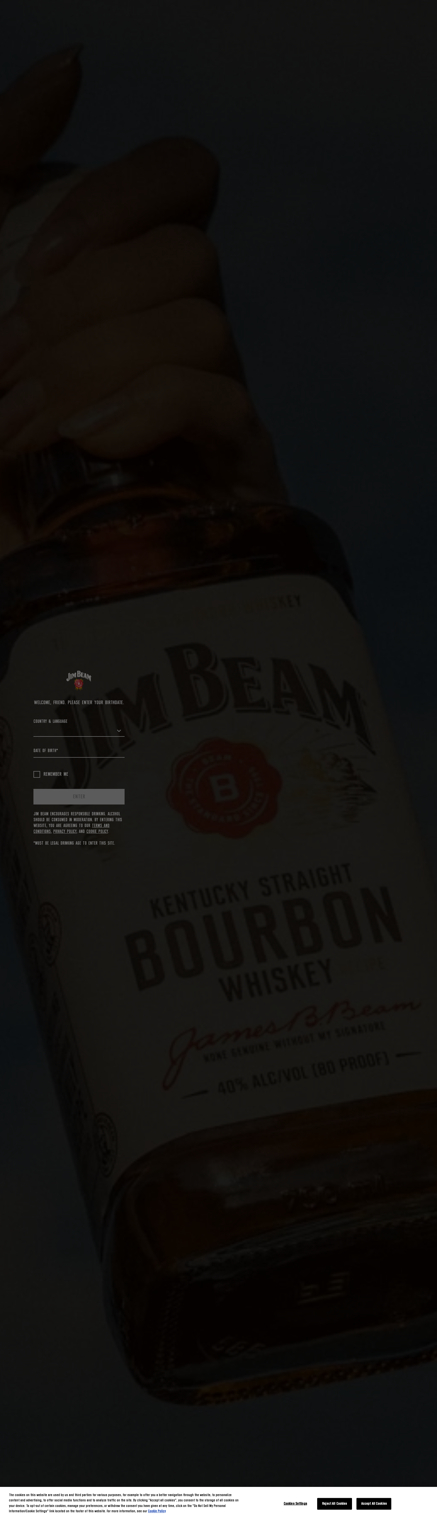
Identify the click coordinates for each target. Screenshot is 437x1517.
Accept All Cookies (374, 1504)
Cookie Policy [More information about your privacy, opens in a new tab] (157, 1511)
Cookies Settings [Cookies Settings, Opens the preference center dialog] (295, 1504)
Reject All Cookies (334, 1504)
